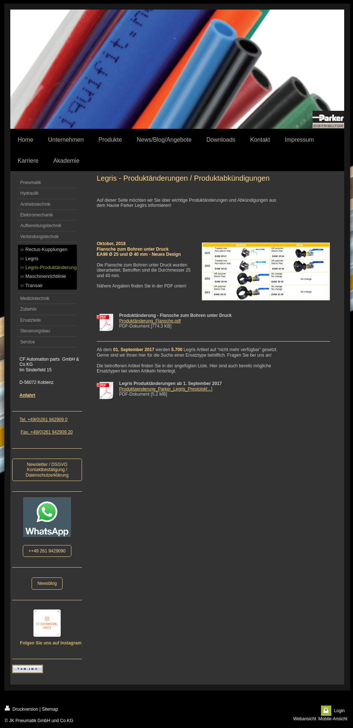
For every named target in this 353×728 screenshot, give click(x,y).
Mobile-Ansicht (332, 718)
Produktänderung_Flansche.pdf (150, 321)
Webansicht (304, 718)
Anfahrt (27, 395)
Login (339, 710)
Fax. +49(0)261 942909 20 (47, 432)
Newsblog (47, 583)
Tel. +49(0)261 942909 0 (43, 419)
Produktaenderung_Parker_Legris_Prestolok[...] (165, 389)
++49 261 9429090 (47, 551)
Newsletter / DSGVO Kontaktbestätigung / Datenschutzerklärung (47, 470)
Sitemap (50, 709)
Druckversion (21, 709)
